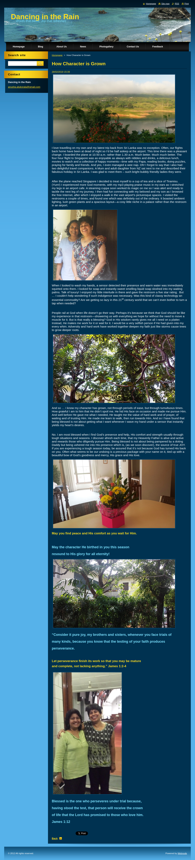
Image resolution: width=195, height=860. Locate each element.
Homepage (57, 55)
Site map (165, 3)
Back (55, 838)
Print (187, 3)
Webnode (182, 853)
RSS (177, 3)
